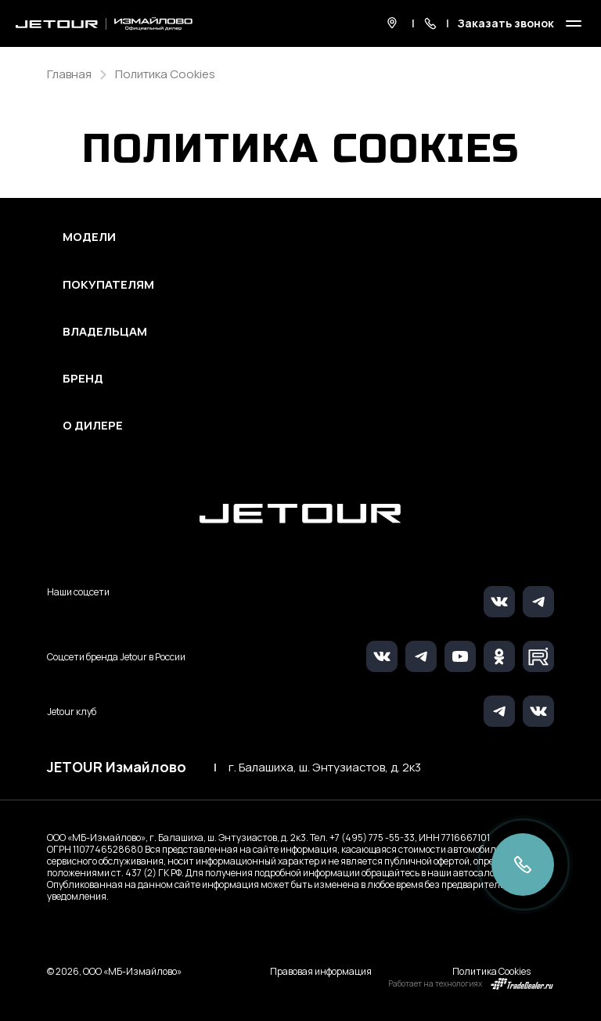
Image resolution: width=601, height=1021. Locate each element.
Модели (89, 237)
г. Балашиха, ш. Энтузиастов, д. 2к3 (325, 767)
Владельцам (105, 332)
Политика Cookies (491, 971)
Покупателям (108, 285)
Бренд (83, 378)
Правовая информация (321, 971)
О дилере (93, 425)
